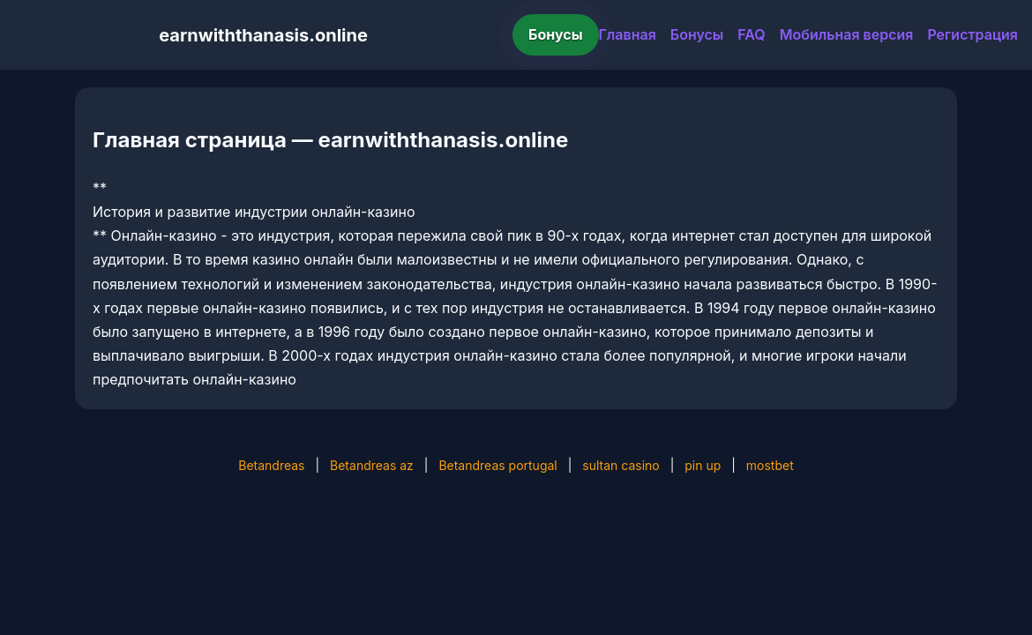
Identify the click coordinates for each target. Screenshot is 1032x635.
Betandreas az (372, 465)
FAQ (751, 34)
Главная (627, 34)
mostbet (770, 465)
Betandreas (271, 465)
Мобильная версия (847, 34)
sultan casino (620, 465)
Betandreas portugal (497, 465)
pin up (702, 465)
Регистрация (972, 34)
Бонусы (555, 34)
